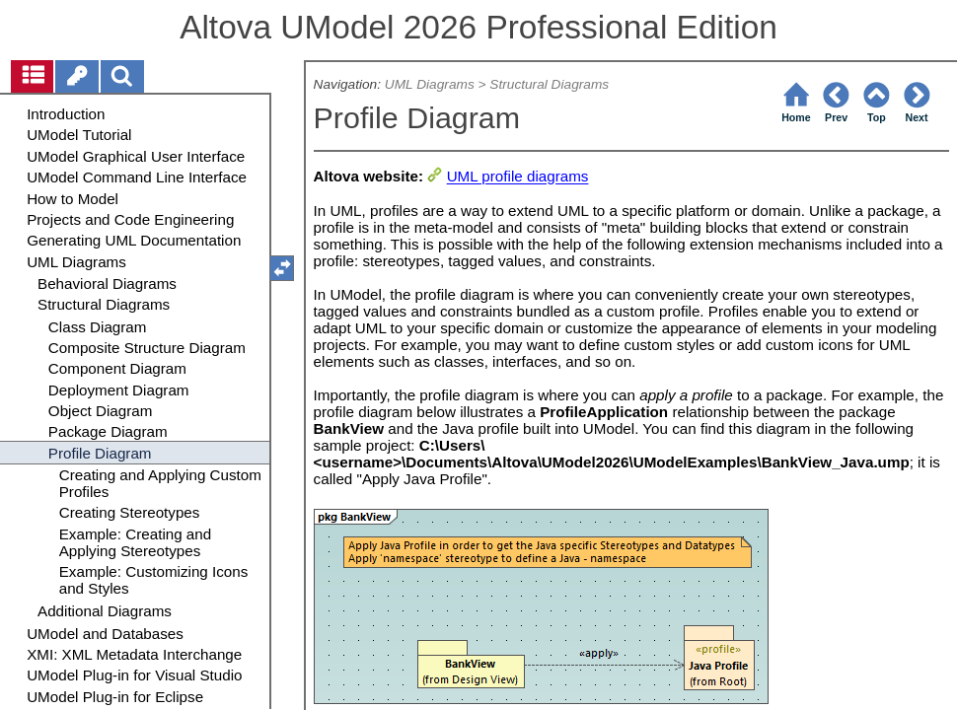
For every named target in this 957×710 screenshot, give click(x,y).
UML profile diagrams (518, 177)
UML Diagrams (430, 84)
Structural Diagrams (549, 84)
